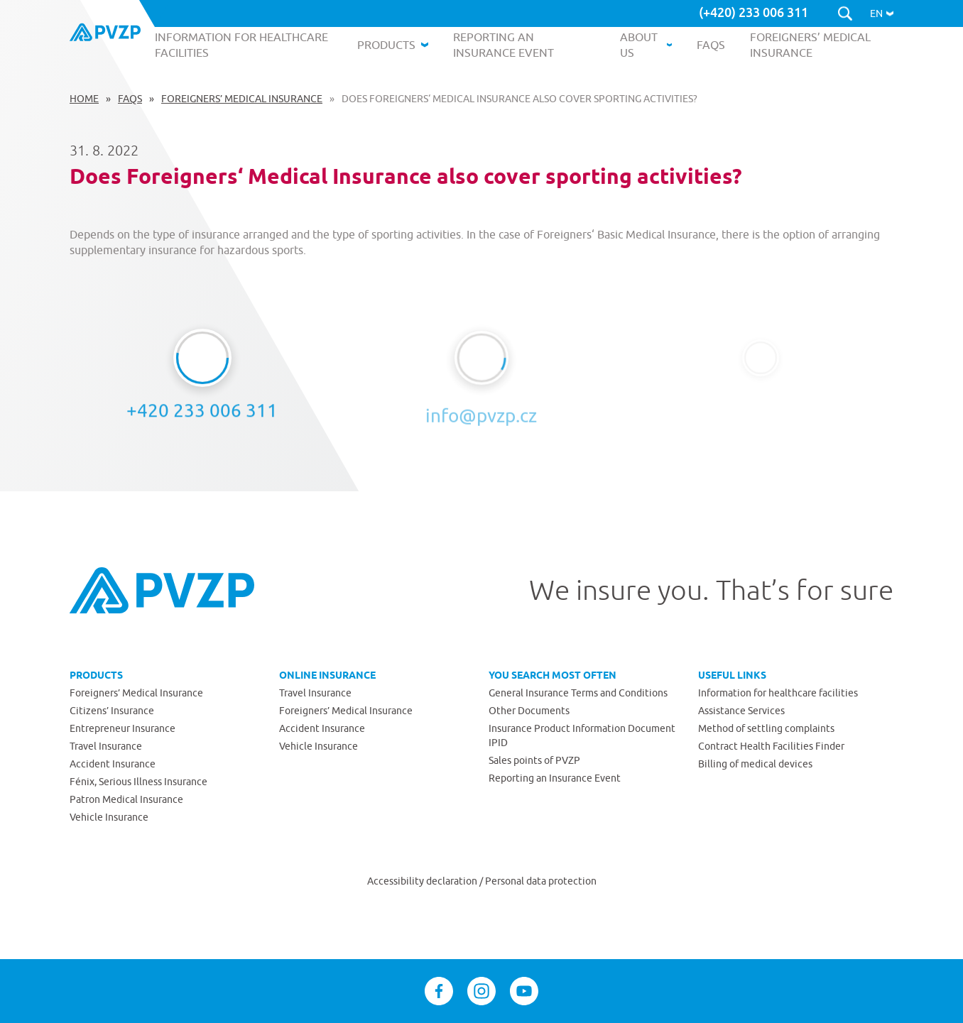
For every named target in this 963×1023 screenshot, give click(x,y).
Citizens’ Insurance (112, 710)
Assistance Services (741, 710)
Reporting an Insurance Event (555, 778)
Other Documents (529, 710)
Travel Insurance (106, 746)
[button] (881, 13)
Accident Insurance (113, 764)
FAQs (130, 98)
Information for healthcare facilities (778, 693)
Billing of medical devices (755, 764)
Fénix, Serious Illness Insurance (138, 781)
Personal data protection (541, 881)
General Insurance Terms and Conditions (578, 693)
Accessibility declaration (423, 881)
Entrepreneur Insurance (122, 728)
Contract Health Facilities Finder (771, 746)
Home (84, 98)
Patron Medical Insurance (126, 799)
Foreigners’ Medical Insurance (241, 98)
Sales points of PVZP (534, 760)
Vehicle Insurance (109, 817)
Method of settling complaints (766, 728)
